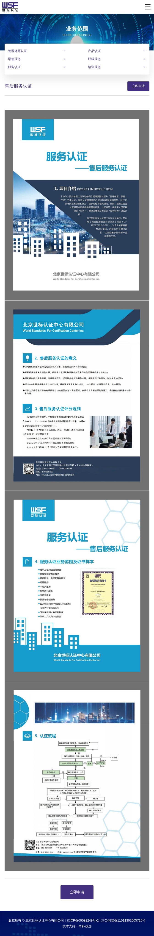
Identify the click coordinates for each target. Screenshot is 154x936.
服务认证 (14, 67)
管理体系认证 (17, 51)
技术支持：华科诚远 (77, 926)
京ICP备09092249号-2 (83, 920)
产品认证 (94, 51)
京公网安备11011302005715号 (123, 920)
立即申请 (138, 86)
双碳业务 (94, 59)
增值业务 (14, 59)
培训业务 (94, 67)
